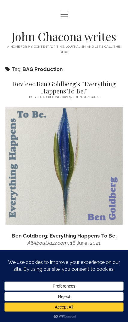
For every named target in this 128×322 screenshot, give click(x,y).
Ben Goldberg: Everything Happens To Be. (64, 236)
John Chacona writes (64, 36)
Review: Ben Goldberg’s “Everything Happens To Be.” (64, 87)
